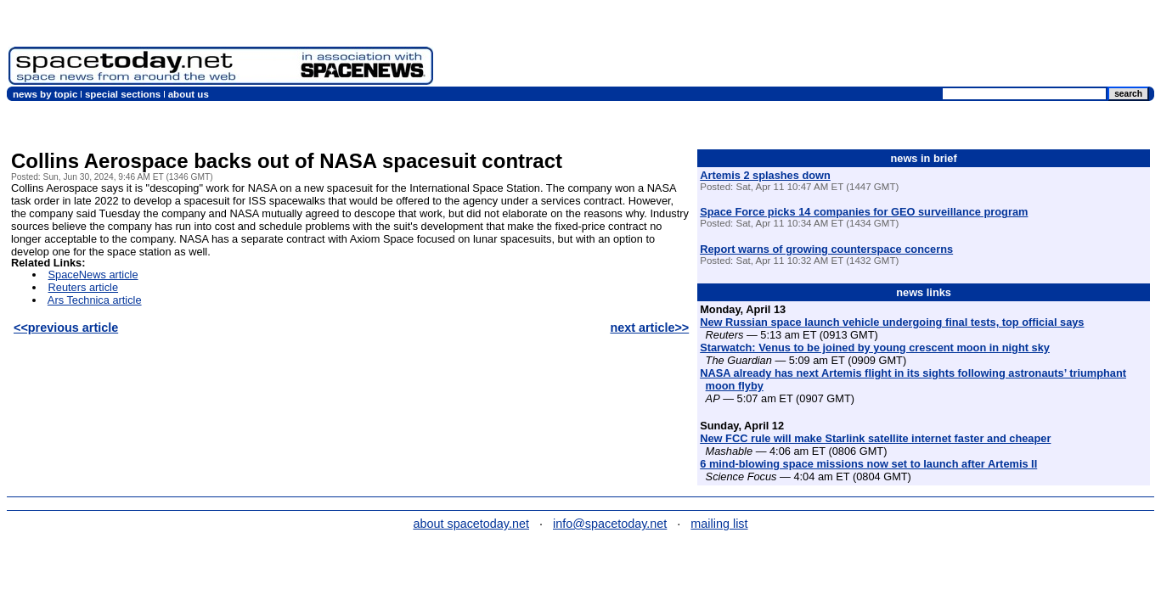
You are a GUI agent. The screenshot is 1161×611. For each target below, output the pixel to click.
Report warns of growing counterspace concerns (826, 249)
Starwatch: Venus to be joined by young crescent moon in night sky (875, 347)
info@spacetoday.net (610, 523)
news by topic (45, 94)
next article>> (649, 327)
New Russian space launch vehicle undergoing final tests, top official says (892, 322)
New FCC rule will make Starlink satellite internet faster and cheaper (875, 438)
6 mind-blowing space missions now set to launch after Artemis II (868, 463)
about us (188, 94)
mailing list (718, 523)
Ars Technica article (95, 300)
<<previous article (66, 327)
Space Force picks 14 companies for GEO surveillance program (864, 211)
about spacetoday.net (471, 523)
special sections (123, 94)
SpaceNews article (93, 274)
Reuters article (83, 287)
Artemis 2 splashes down (765, 175)
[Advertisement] (843, 46)
